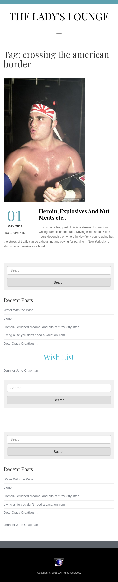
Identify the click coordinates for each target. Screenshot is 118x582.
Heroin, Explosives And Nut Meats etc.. (74, 214)
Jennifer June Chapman (21, 370)
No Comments (15, 233)
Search (59, 282)
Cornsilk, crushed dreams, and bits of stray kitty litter (41, 327)
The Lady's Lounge (59, 16)
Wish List (59, 357)
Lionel (8, 318)
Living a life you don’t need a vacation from (34, 335)
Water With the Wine (18, 310)
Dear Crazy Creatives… (21, 343)
